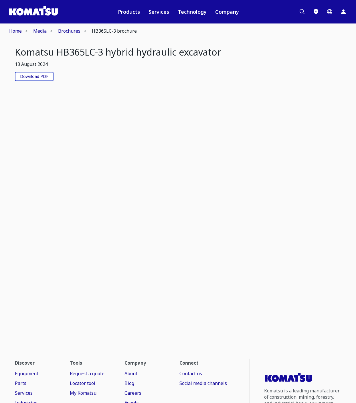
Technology (192, 11)
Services (159, 11)
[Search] (302, 11)
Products (129, 11)
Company (227, 11)
